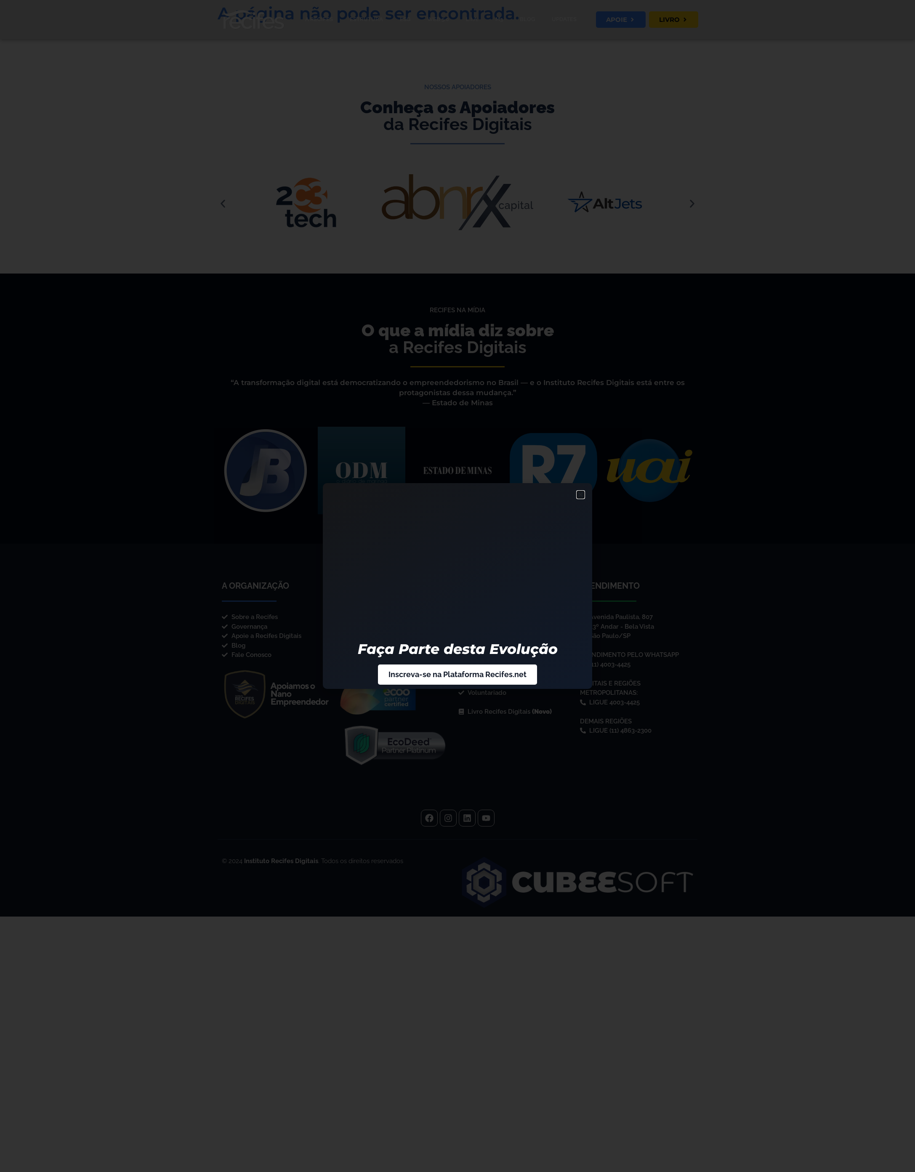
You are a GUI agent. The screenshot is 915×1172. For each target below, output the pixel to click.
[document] (457, 586)
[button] (580, 495)
